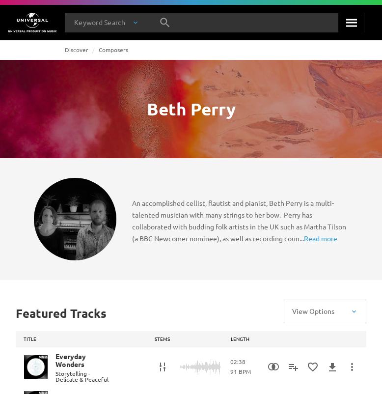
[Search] (351, 22)
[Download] (332, 367)
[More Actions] (352, 367)
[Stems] (162, 367)
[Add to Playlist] (293, 367)
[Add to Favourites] (313, 367)
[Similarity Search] (273, 367)
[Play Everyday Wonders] (36, 367)
